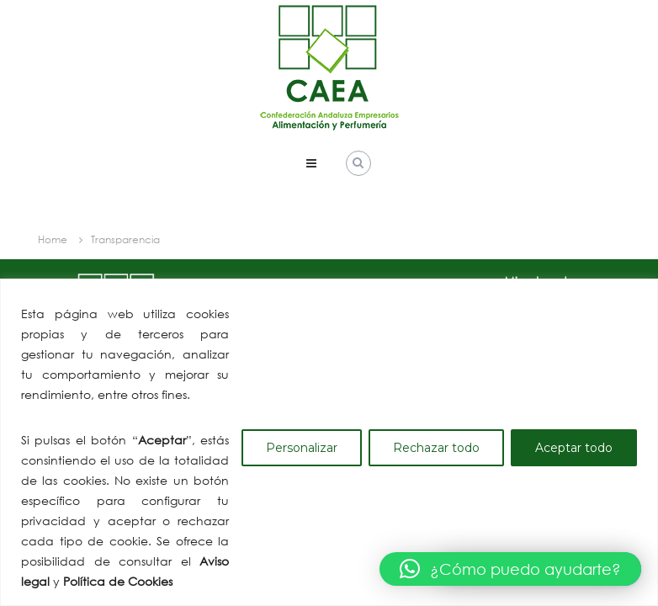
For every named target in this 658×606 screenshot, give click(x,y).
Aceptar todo (574, 447)
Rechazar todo (436, 447)
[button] (510, 569)
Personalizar (301, 447)
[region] (329, 442)
